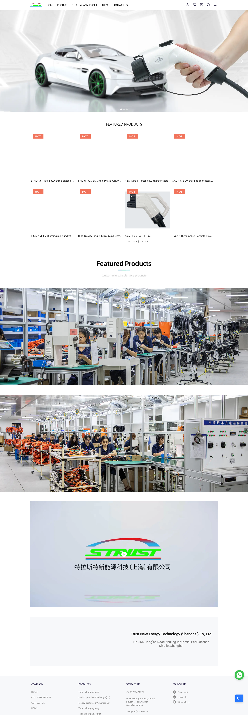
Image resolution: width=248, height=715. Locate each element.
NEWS (105, 4)
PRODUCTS (63, 4)
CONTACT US (120, 4)
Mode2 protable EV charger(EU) (94, 702)
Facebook (180, 692)
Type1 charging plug (88, 691)
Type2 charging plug (88, 708)
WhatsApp (181, 702)
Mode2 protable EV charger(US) (94, 697)
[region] (77, 641)
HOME (50, 4)
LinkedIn (180, 697)
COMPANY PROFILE (87, 4)
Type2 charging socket (89, 713)
